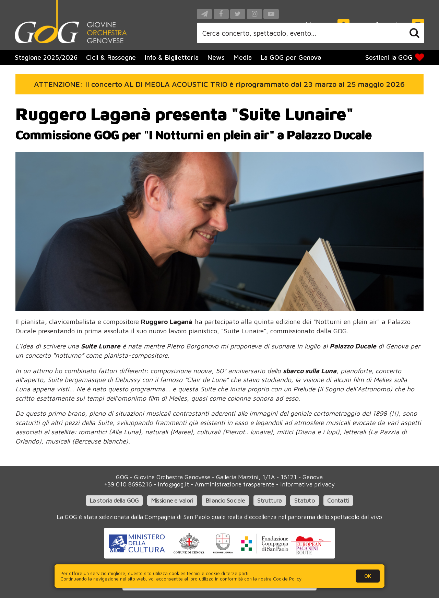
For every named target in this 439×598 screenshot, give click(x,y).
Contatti (338, 500)
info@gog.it (173, 484)
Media (242, 57)
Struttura (269, 500)
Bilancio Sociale (225, 500)
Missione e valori (172, 500)
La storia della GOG (114, 500)
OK (367, 576)
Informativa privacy (307, 484)
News (216, 57)
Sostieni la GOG (395, 57)
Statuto (304, 500)
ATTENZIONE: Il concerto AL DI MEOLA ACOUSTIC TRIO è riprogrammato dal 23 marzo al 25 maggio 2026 (219, 84)
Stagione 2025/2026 (46, 57)
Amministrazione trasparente (234, 484)
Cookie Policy (287, 579)
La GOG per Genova (290, 57)
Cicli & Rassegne (111, 57)
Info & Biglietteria (171, 57)
